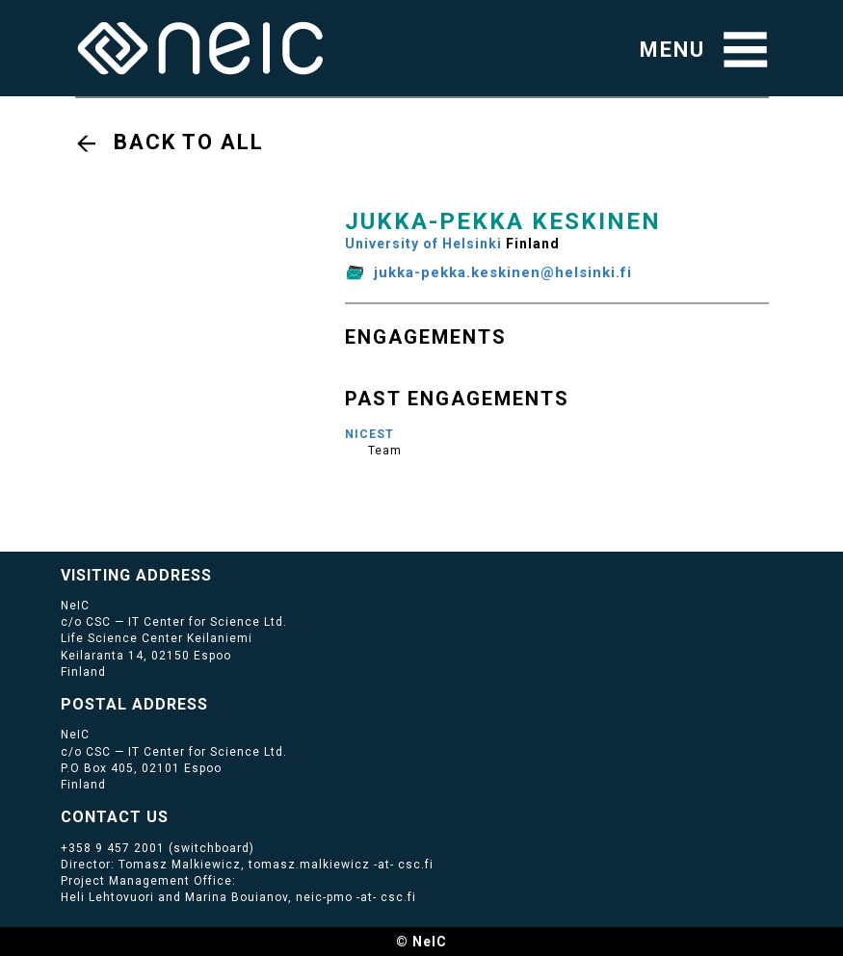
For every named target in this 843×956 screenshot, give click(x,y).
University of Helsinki (423, 243)
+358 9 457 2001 (113, 848)
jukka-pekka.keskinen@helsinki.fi (503, 272)
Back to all (189, 142)
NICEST (369, 434)
